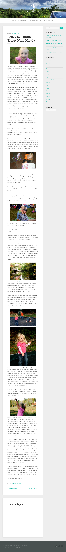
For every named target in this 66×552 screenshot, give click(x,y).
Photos (48, 88)
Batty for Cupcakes (13, 488)
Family (47, 74)
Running (48, 99)
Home (14, 20)
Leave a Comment (12, 31)
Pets (47, 85)
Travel (47, 102)
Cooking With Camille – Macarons (54, 52)
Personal (48, 82)
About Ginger (22, 20)
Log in (18, 547)
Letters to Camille (35, 20)
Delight (47, 71)
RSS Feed (14, 547)
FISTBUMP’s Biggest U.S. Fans (53, 40)
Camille (48, 63)
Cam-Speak (49, 60)
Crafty (47, 68)
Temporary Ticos (48, 20)
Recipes (48, 93)
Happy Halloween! (33, 488)
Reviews (48, 96)
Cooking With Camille (51, 66)
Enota (20, 281)
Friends (48, 77)
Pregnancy (48, 91)
